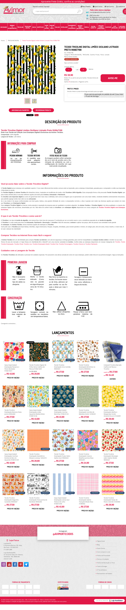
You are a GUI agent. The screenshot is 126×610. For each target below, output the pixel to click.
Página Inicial (101, 541)
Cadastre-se (121, 6)
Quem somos (98, 6)
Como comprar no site (103, 552)
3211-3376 (8, 559)
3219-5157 (94, 15)
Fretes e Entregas (102, 566)
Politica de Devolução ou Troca (106, 563)
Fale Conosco (110, 6)
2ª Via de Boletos (102, 570)
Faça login (47, 6)
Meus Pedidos (86, 6)
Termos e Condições (103, 559)
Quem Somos (101, 548)
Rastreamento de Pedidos (104, 573)
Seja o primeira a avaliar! (71, 63)
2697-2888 (8, 549)
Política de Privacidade (103, 555)
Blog (98, 545)
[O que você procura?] (79, 11)
